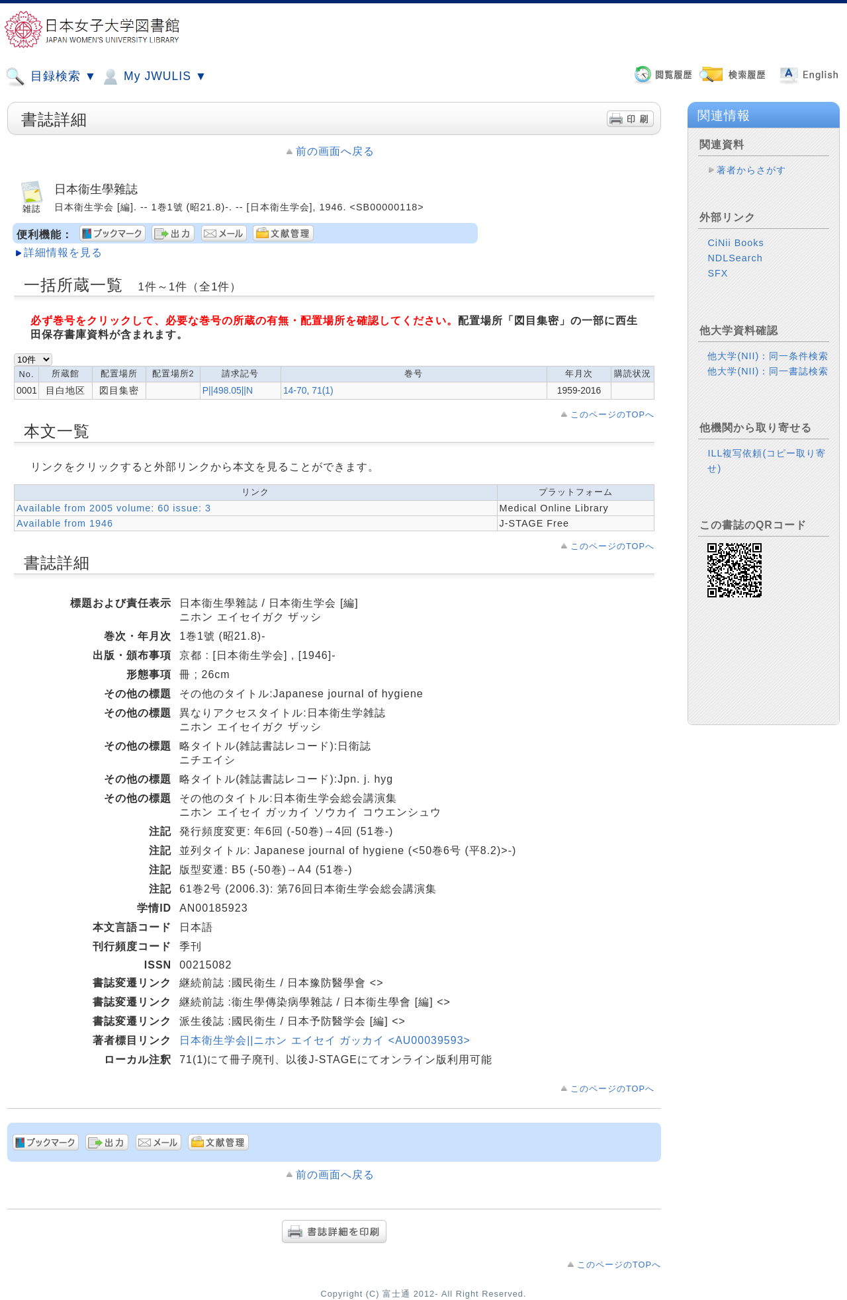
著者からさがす (751, 170)
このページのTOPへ (612, 414)
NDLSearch (734, 258)
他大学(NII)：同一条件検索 (767, 356)
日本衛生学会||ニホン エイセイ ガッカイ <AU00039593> (324, 1040)
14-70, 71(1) (308, 390)
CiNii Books (735, 243)
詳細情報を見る (63, 252)
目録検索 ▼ (51, 77)
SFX (717, 273)
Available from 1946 (65, 523)
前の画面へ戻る (335, 151)
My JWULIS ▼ (153, 77)
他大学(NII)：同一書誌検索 (767, 371)
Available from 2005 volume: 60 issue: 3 (114, 508)
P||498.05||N (227, 390)
